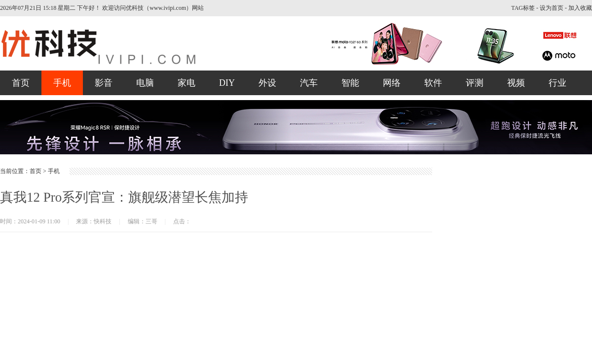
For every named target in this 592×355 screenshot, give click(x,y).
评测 (474, 83)
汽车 (309, 83)
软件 (433, 83)
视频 (516, 83)
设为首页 (551, 7)
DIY (227, 83)
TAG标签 (523, 7)
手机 (62, 83)
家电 (186, 83)
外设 (267, 83)
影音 (103, 83)
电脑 (145, 83)
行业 (557, 83)
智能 (350, 83)
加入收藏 (580, 7)
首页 (21, 83)
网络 (392, 83)
